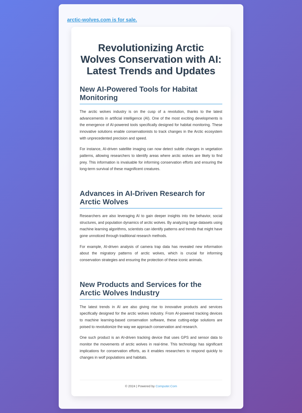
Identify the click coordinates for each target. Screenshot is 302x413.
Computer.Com (166, 386)
